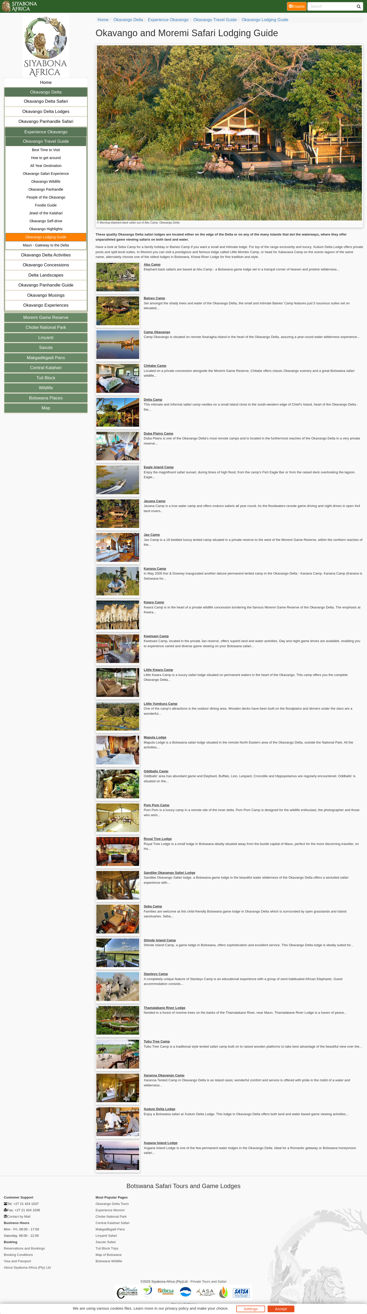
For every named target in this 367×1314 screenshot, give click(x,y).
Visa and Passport (17, 1261)
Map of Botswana (109, 1255)
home (103, 20)
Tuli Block (45, 377)
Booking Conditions (18, 1255)
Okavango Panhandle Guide (45, 285)
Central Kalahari (46, 367)
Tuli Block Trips (107, 1248)
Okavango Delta (45, 92)
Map (46, 408)
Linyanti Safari (106, 1236)
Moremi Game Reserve (46, 317)
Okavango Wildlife (46, 181)
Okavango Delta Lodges (46, 111)
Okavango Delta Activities (46, 255)
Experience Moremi (110, 1210)
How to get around (46, 158)
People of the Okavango (46, 197)
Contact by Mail (18, 1216)
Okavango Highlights (45, 229)
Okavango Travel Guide (46, 141)
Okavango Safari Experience (46, 174)
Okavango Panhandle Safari (45, 121)
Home (46, 82)
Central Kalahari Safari (112, 1223)
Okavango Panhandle (46, 189)
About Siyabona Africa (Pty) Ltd (27, 1267)
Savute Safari (106, 1242)
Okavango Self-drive (46, 221)
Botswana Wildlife (109, 1261)
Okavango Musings (45, 295)
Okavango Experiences (46, 305)
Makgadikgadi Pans (46, 357)
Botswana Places (46, 398)
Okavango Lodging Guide (46, 237)
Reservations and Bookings (24, 1248)
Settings (251, 1309)
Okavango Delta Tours (112, 1204)
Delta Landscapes (45, 275)
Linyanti (45, 337)
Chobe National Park (46, 327)
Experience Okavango (45, 131)
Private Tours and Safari (209, 1281)
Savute (46, 347)
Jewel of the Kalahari (46, 213)
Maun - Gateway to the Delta (46, 245)
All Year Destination (45, 166)
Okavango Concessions (46, 265)
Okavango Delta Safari (46, 101)
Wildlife (46, 387)
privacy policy (176, 1308)
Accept (281, 1309)
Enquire (298, 6)
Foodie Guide (46, 205)
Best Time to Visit (46, 150)
